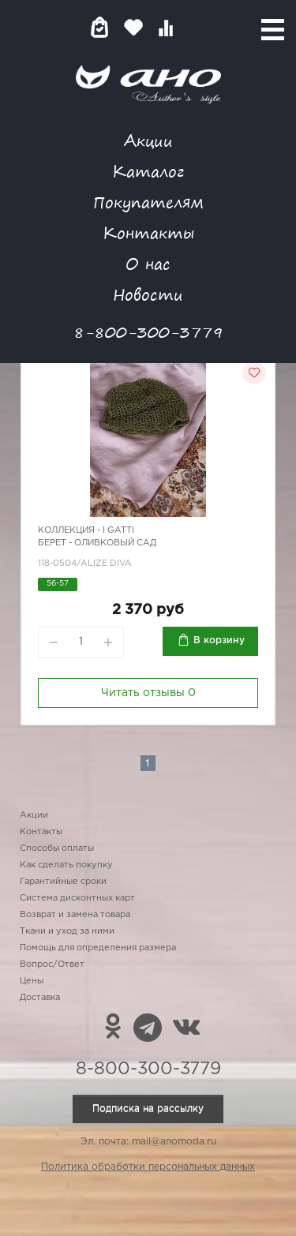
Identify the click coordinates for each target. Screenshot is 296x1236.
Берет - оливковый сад (97, 543)
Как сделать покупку (66, 865)
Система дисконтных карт (77, 898)
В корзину (219, 640)
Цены (31, 981)
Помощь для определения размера (98, 948)
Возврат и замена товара (75, 915)
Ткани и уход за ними (67, 931)
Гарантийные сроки (63, 882)
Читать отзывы (148, 693)
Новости (148, 294)
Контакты (148, 232)
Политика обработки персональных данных (148, 1167)
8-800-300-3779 (148, 332)
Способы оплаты (57, 848)
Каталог (148, 171)
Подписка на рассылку (148, 1108)
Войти (197, 27)
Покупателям (148, 202)
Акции (148, 140)
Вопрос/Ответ (52, 964)
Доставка (40, 998)
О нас (148, 263)
